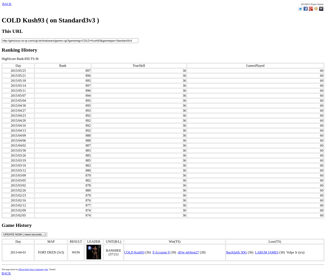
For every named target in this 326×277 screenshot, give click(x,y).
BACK (6, 4)
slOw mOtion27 (188, 252)
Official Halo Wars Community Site (33, 269)
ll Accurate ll (161, 252)
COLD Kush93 (134, 252)
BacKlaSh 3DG (236, 252)
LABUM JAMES (266, 252)
